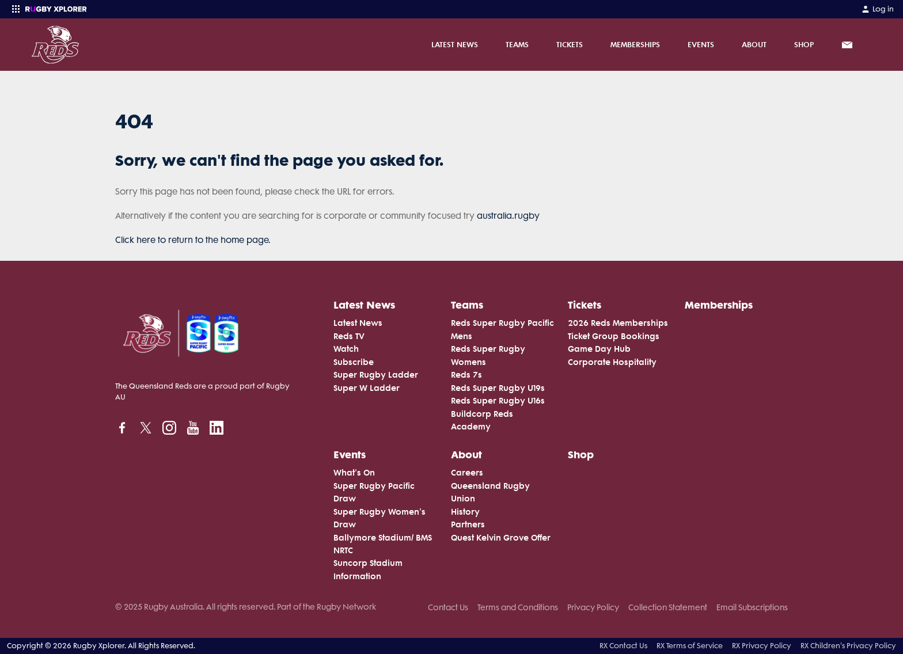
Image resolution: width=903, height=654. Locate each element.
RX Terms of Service (690, 645)
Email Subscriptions (752, 607)
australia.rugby (508, 216)
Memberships (635, 44)
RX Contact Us (623, 645)
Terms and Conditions (517, 607)
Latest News (454, 44)
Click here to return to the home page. (193, 240)
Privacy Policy (593, 607)
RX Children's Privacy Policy (848, 645)
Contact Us (448, 607)
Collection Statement (667, 607)
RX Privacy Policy (761, 645)
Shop (804, 44)
